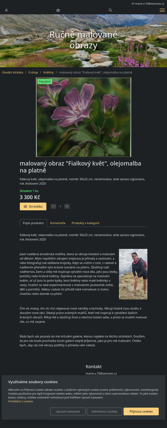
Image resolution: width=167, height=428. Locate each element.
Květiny (48, 72)
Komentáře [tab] (57, 223)
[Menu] (162, 10)
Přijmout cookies (141, 411)
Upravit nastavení (68, 411)
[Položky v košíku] (58, 10)
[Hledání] (110, 10)
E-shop (33, 72)
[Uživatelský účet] (6, 10)
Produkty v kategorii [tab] (85, 223)
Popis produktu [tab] (33, 223)
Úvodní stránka (12, 72)
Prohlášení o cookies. (21, 401)
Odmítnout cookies (104, 411)
